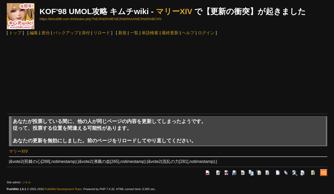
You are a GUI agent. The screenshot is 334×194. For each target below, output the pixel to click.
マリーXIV (174, 11)
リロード (101, 33)
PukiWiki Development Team (63, 189)
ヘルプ (188, 33)
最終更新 (170, 33)
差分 (45, 33)
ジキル (26, 182)
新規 (122, 33)
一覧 (134, 33)
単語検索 (150, 33)
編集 (34, 33)
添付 (86, 33)
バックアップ (65, 33)
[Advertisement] (167, 74)
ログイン (206, 33)
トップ (15, 33)
